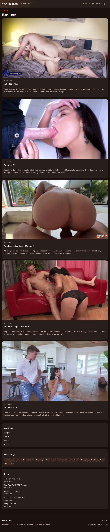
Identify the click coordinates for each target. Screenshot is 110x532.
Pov (47, 460)
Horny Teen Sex (10, 504)
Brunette (7, 460)
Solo (53, 460)
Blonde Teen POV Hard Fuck (15, 497)
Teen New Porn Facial (12, 479)
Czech (102, 460)
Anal (15, 460)
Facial (22, 460)
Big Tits (68, 460)
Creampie (84, 460)
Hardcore (30, 460)
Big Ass (105, 4)
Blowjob (84, 4)
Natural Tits (8, 463)
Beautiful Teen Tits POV (13, 491)
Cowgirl (91, 4)
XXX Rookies (10, 3)
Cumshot (93, 460)
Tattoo (60, 460)
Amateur (98, 4)
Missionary (39, 460)
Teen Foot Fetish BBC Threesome (17, 485)
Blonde (75, 460)
